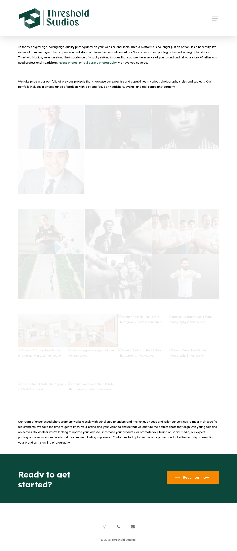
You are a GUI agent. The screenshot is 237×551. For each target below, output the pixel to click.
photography (100, 62)
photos (68, 62)
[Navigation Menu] (215, 18)
